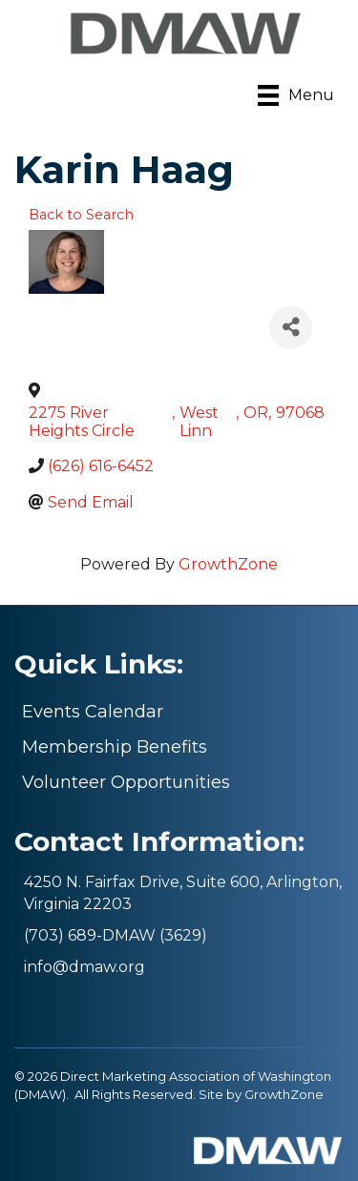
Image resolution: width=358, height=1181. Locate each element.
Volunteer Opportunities (126, 782)
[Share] (290, 327)
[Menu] (296, 95)
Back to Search (81, 214)
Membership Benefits (114, 746)
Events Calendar (92, 711)
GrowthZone (228, 564)
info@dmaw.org (84, 967)
